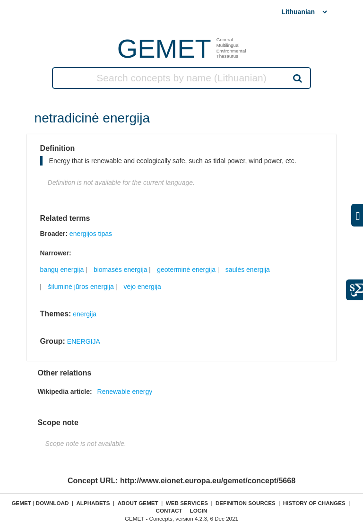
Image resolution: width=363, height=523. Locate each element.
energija (84, 314)
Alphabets (93, 503)
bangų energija (62, 269)
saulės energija (247, 269)
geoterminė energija (186, 269)
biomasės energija (120, 269)
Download (52, 503)
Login (198, 510)
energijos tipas (90, 233)
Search (296, 78)
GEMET (164, 48)
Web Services (187, 503)
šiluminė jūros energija (80, 286)
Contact (169, 510)
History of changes (314, 503)
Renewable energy (125, 391)
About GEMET (138, 503)
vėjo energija (142, 286)
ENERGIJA (83, 341)
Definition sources (246, 503)
